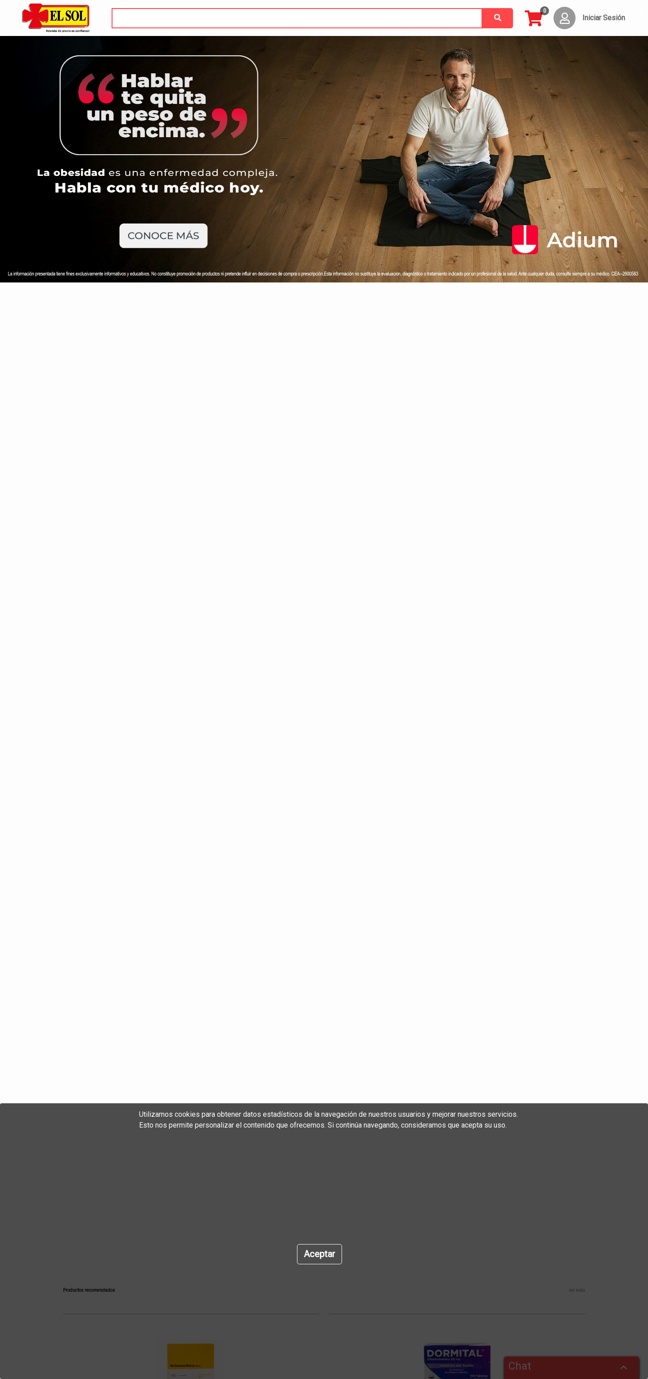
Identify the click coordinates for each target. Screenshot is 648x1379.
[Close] (319, 1254)
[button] (48, 656)
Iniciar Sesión (603, 17)
